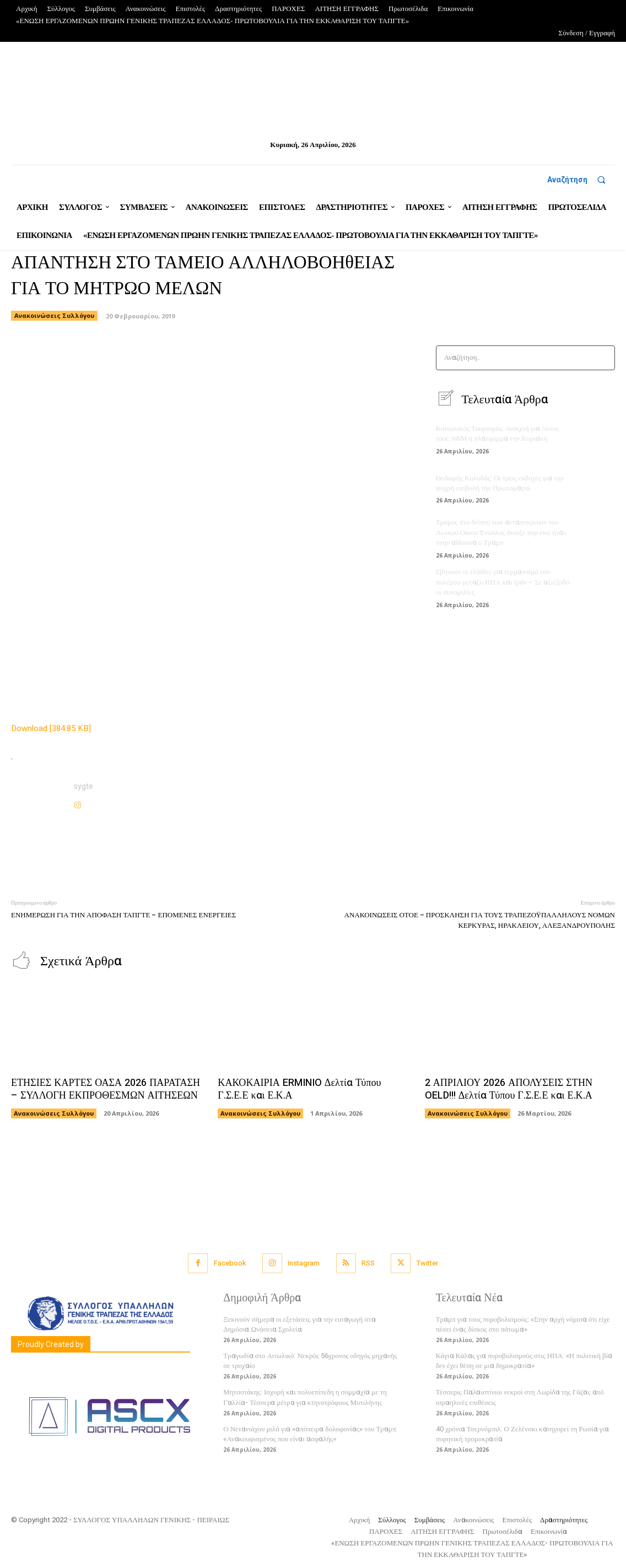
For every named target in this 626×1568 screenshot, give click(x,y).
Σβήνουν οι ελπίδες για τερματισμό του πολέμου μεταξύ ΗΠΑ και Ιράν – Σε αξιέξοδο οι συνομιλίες (502, 581)
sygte (83, 786)
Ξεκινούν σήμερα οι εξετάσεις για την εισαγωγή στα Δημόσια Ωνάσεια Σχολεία (299, 1323)
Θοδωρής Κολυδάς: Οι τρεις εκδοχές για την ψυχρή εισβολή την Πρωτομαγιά (499, 483)
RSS (368, 1263)
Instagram (303, 1263)
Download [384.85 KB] (51, 728)
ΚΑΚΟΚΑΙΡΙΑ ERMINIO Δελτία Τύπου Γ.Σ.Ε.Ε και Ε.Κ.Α (297, 1089)
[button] (581, 179)
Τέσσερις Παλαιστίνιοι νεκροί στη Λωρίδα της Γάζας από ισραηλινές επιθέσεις (520, 1397)
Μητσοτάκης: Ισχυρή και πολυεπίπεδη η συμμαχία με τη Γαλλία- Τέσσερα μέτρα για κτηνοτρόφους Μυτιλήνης (304, 1397)
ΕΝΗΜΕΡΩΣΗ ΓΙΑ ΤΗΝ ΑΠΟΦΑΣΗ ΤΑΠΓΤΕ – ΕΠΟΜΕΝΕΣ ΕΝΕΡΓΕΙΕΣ (123, 915)
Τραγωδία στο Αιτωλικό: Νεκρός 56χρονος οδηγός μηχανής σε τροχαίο (310, 1360)
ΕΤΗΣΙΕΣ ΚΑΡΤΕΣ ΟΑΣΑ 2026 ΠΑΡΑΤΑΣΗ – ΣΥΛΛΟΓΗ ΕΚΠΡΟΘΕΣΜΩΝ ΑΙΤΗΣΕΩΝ (104, 1089)
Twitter (428, 1263)
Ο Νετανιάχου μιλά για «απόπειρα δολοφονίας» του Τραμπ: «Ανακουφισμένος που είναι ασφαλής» (310, 1433)
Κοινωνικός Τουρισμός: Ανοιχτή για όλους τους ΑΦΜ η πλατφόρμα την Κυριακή (497, 433)
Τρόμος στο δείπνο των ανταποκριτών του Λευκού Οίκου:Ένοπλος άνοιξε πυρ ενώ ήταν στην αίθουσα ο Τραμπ (501, 532)
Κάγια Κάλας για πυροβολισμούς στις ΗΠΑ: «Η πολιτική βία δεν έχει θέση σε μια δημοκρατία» (524, 1360)
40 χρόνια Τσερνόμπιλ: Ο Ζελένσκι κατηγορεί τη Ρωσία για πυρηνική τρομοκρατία (522, 1433)
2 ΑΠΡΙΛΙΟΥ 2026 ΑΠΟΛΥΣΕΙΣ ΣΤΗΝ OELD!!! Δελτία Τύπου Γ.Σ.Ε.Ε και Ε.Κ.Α (507, 1089)
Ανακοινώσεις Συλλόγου (54, 316)
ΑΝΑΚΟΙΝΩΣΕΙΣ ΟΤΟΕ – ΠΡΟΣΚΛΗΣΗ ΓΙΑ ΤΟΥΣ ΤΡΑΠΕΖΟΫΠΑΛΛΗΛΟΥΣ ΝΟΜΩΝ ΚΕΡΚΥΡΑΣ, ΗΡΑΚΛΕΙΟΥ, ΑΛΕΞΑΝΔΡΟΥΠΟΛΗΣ (479, 920)
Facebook (228, 1263)
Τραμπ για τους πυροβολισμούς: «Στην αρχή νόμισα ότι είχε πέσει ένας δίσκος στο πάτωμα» (523, 1323)
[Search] (603, 357)
